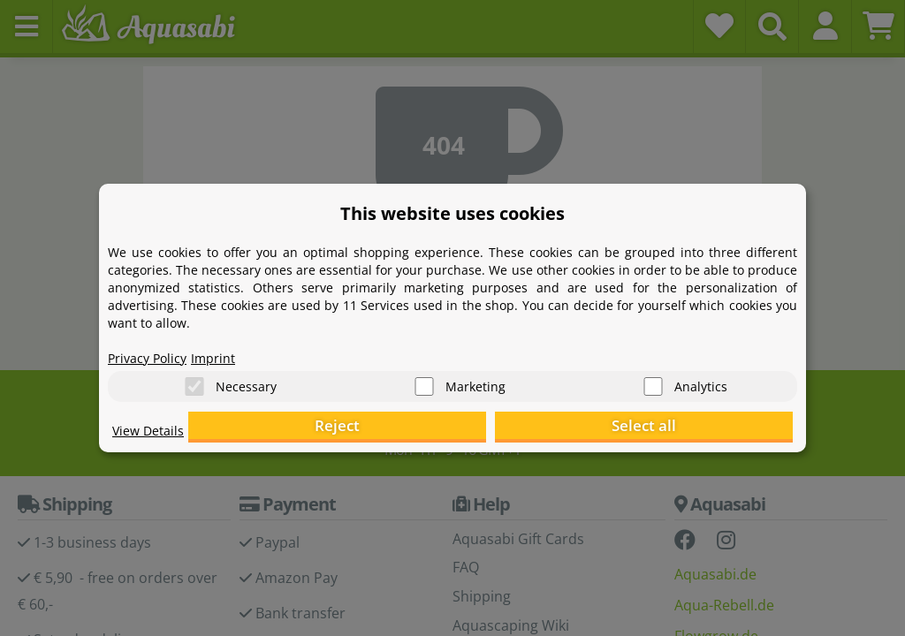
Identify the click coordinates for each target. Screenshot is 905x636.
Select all (704, 428)
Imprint (227, 350)
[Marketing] (424, 380)
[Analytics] (653, 380)
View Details (152, 438)
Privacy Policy (153, 350)
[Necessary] (194, 380)
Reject (519, 428)
